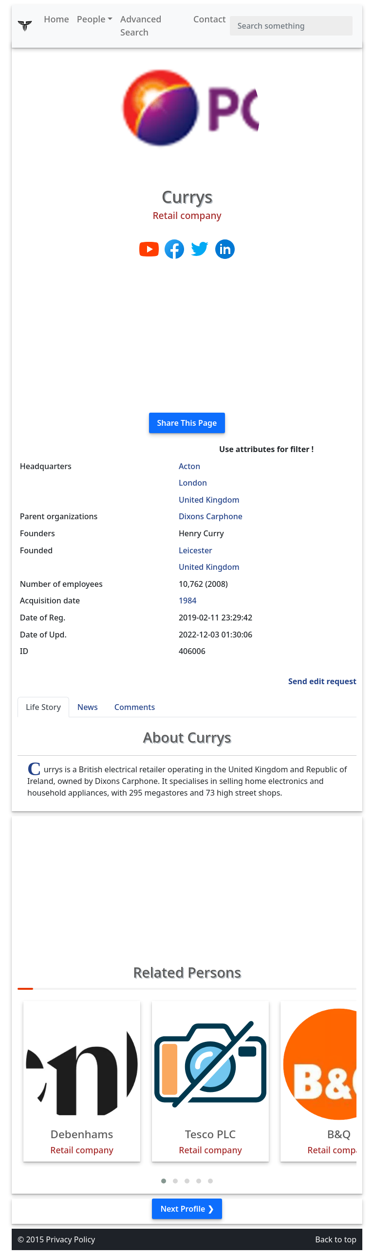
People (91, 19)
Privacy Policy (70, 1239)
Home (56, 19)
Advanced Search (140, 25)
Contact (209, 19)
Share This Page (187, 423)
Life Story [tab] (43, 707)
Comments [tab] (134, 707)
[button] (163, 1181)
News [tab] (87, 707)
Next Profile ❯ (186, 1208)
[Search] (291, 26)
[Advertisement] (187, 337)
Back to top (335, 1239)
